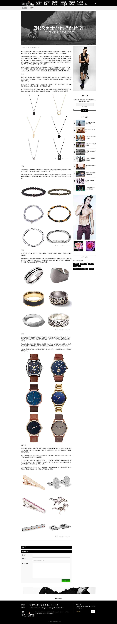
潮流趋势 (24, 8)
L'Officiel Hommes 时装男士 (81, 269)
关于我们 (23, 605)
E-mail (24, 558)
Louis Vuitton (83, 263)
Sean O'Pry (91, 263)
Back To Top (58, 598)
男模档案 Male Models (72, 3)
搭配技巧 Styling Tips (56, 3)
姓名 (24, 555)
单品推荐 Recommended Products (82, 3)
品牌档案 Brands (48, 3)
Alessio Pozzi (77, 266)
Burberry (76, 263)
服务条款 (23, 604)
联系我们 (23, 607)
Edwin (27, 47)
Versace (91, 269)
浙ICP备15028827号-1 (51, 613)
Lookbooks (39, 3)
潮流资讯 (32, 8)
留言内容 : (25, 563)
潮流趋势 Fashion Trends (64, 3)
